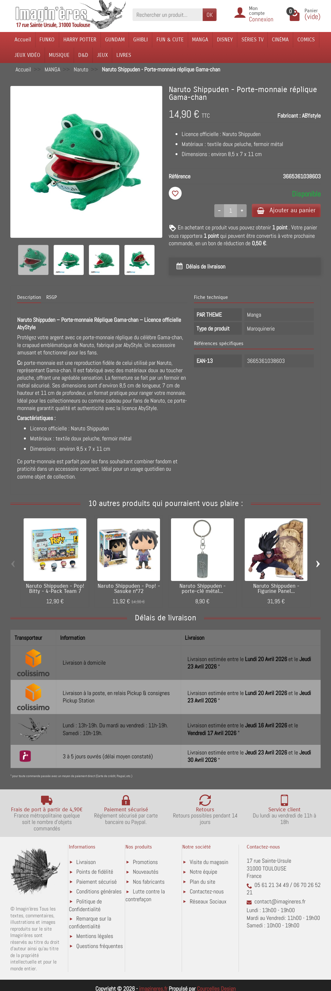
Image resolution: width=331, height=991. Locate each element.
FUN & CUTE (170, 40)
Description (29, 297)
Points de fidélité (94, 871)
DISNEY (225, 40)
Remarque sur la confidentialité (90, 922)
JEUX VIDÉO (27, 55)
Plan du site (202, 881)
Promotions (145, 862)
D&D (83, 55)
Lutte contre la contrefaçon (145, 895)
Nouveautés (145, 871)
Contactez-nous (207, 891)
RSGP (51, 297)
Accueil (23, 40)
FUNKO (47, 40)
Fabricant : (289, 115)
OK (210, 14)
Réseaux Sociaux (208, 901)
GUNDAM (115, 40)
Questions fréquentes (99, 946)
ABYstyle (311, 115)
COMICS (306, 40)
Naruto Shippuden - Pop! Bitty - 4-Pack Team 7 (55, 589)
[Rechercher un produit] (168, 14)
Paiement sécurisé (96, 881)
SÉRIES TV (252, 40)
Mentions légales (94, 936)
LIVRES (123, 55)
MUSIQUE (59, 55)
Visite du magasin (209, 862)
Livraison (86, 862)
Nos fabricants (149, 881)
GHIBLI (140, 40)
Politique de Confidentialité (85, 905)
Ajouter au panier (286, 210)
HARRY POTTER (79, 40)
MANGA (200, 40)
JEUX (102, 55)
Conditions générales (99, 891)
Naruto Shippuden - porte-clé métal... (202, 589)
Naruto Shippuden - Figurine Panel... (276, 589)
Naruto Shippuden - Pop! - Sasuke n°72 (129, 589)
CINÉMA (280, 40)
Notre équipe (203, 871)
